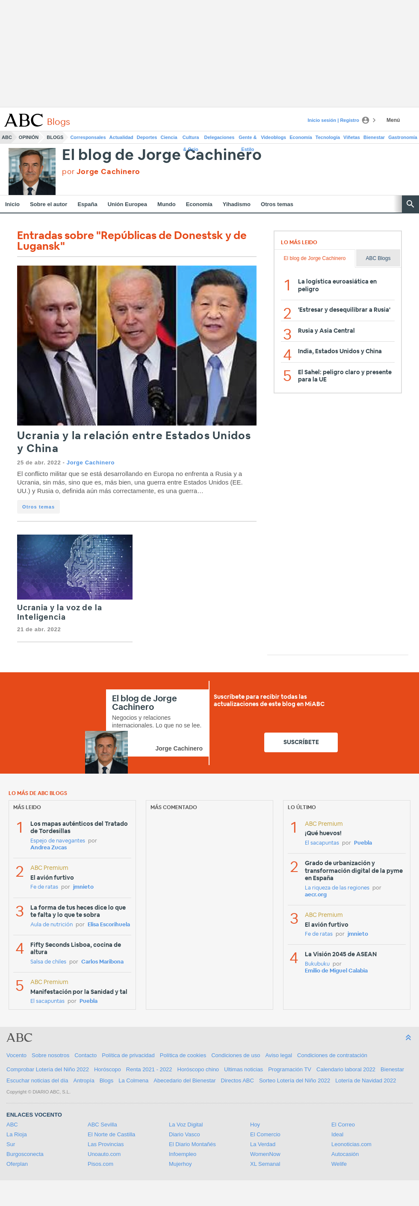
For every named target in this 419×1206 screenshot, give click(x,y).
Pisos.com (100, 1164)
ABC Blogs (378, 258)
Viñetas (351, 137)
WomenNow (265, 1154)
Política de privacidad (128, 1055)
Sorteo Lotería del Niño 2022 (294, 1080)
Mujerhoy (180, 1164)
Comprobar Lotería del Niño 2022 (47, 1069)
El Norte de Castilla (111, 1134)
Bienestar (374, 137)
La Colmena (133, 1080)
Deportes (147, 137)
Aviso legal (278, 1055)
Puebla (88, 1001)
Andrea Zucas (48, 848)
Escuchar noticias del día (37, 1080)
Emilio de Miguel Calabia (336, 971)
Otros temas (277, 204)
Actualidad (121, 137)
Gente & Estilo (248, 139)
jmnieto (83, 887)
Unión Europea (127, 204)
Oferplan (17, 1164)
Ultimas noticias (243, 1069)
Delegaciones (219, 137)
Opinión (28, 137)
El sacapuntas (47, 1001)
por (101, 171)
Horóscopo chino (198, 1069)
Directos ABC (237, 1080)
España (87, 204)
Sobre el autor (48, 204)
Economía (300, 137)
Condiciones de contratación (332, 1055)
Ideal (337, 1134)
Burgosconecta (25, 1154)
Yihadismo (237, 204)
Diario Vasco (184, 1134)
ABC (7, 137)
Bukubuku (317, 964)
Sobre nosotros (50, 1055)
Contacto (85, 1055)
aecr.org (316, 895)
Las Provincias (106, 1144)
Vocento (16, 1055)
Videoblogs (273, 137)
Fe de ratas (44, 887)
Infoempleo (182, 1154)
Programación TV (289, 1069)
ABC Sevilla (102, 1124)
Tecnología (328, 137)
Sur (10, 1144)
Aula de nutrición (51, 925)
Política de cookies (183, 1055)
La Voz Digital (186, 1124)
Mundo (166, 204)
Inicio (12, 204)
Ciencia (169, 137)
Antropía (84, 1080)
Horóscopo (107, 1069)
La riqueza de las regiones (337, 888)
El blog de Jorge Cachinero (162, 155)
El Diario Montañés (192, 1144)
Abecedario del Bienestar (184, 1080)
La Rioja (16, 1134)
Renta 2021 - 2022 (149, 1069)
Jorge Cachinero (91, 462)
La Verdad (262, 1144)
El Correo (343, 1124)
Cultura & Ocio (191, 139)
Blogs (55, 137)
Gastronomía (402, 137)
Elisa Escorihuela (109, 925)
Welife (339, 1164)
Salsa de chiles (48, 962)
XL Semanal (265, 1164)
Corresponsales (88, 137)
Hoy (255, 1124)
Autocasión (345, 1154)
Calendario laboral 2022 (345, 1069)
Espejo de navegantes (57, 841)
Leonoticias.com (351, 1144)
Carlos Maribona (102, 962)
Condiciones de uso (235, 1055)
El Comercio (265, 1134)
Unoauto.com (104, 1154)
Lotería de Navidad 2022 (365, 1080)
